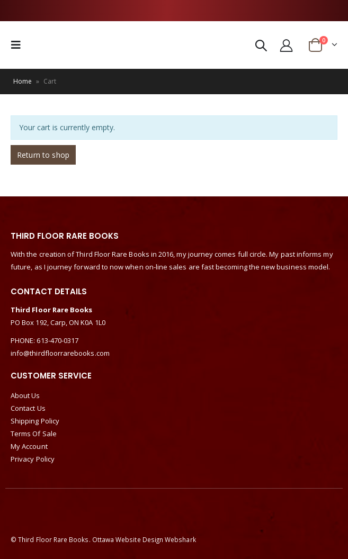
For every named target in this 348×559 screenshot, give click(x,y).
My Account (29, 446)
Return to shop (43, 155)
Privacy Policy (33, 459)
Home (22, 81)
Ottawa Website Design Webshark (144, 539)
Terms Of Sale (34, 433)
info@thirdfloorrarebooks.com (60, 353)
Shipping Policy (35, 421)
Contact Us (28, 408)
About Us (25, 395)
